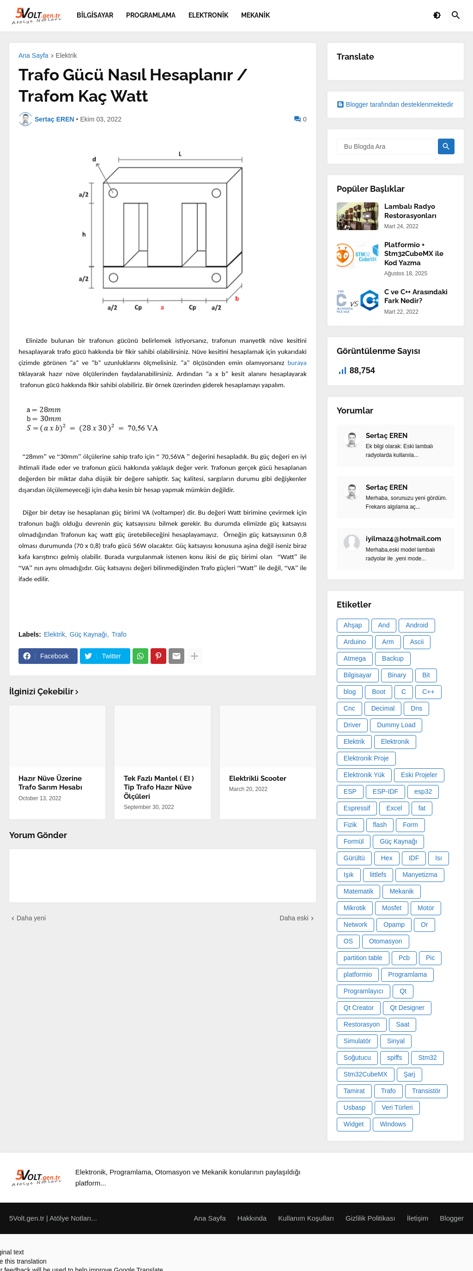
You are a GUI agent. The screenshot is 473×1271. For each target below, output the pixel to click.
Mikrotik (355, 908)
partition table (363, 957)
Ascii (417, 641)
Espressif (357, 808)
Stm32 (427, 1057)
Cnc (349, 708)
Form (410, 824)
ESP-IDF (385, 791)
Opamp (394, 924)
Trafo (119, 634)
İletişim (418, 1218)
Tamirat (354, 1091)
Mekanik (401, 891)
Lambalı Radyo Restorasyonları (410, 211)
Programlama (407, 974)
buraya (296, 363)
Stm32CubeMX (366, 1074)
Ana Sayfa (33, 55)
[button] (437, 16)
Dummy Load (396, 725)
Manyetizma (419, 874)
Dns (416, 708)
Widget (354, 1124)
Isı (438, 858)
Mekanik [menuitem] (255, 15)
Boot (378, 691)
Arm (388, 641)
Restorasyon (362, 1024)
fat (422, 808)
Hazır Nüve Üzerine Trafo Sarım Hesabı (50, 783)
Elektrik (66, 55)
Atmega (355, 658)
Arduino (355, 641)
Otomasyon (385, 941)
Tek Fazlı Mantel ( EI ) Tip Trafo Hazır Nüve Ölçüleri (159, 787)
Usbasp (354, 1107)
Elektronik (395, 741)
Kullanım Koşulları (306, 1218)
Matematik (359, 891)
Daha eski (294, 918)
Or (424, 924)
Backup (393, 658)
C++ (428, 691)
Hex (387, 858)
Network (355, 924)
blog (350, 691)
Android (417, 625)
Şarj (409, 1074)
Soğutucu (357, 1057)
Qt (403, 991)
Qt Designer (407, 1007)
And (384, 625)
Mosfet (391, 908)
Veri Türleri (397, 1107)
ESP (350, 791)
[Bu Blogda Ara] (386, 146)
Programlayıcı (363, 991)
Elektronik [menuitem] (208, 15)
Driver (352, 725)
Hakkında (252, 1218)
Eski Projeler (419, 774)
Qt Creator (359, 1007)
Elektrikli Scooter (257, 778)
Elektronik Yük (364, 774)
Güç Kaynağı (88, 634)
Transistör (426, 1091)
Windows (393, 1124)
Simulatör (357, 1041)
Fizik (350, 824)
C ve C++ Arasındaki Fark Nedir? (416, 296)
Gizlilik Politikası (370, 1218)
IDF (414, 858)
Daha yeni (31, 918)
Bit (426, 675)
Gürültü (354, 858)
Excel (394, 808)
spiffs (394, 1057)
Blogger (452, 1218)
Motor (426, 908)
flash (380, 824)
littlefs (378, 874)
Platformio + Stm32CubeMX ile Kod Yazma (413, 254)
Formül (354, 841)
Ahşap (353, 625)
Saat (402, 1024)
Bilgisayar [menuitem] (95, 15)
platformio (358, 974)
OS (348, 941)
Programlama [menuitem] (151, 15)
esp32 (423, 791)
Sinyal (396, 1041)
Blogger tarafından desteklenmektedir (395, 104)
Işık (349, 874)
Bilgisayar (358, 675)
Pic (430, 957)
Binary (397, 675)
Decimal (383, 708)
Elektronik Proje (366, 758)
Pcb (404, 957)
